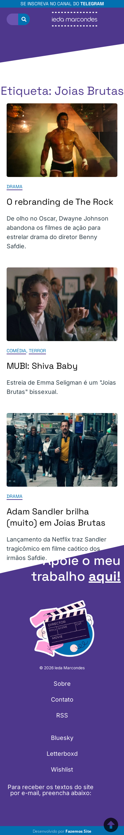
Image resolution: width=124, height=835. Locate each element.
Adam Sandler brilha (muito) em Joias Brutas (56, 517)
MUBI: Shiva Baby (42, 365)
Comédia (16, 351)
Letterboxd (62, 753)
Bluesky (62, 737)
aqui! (105, 576)
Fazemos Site (78, 831)
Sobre (62, 683)
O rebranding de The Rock (60, 201)
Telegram (92, 4)
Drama (14, 187)
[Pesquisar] (24, 19)
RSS (62, 715)
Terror (37, 351)
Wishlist (62, 769)
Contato (62, 699)
